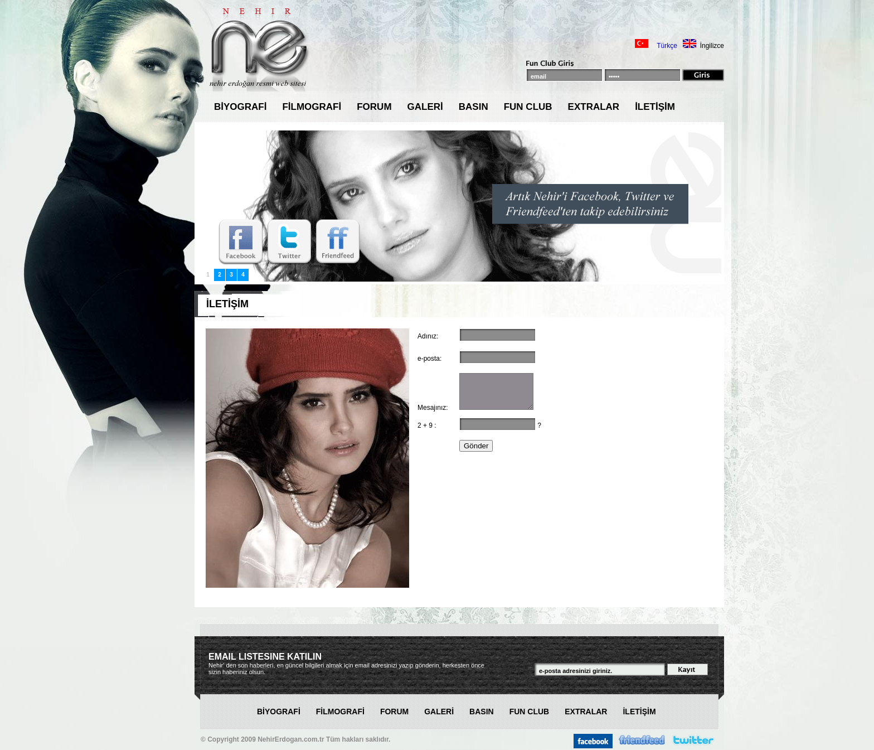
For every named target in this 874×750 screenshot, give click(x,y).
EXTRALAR (594, 106)
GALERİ (425, 106)
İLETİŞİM (655, 106)
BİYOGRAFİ (240, 106)
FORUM (374, 106)
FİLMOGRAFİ (311, 106)
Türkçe (667, 46)
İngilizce (712, 46)
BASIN (473, 106)
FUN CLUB (528, 106)
